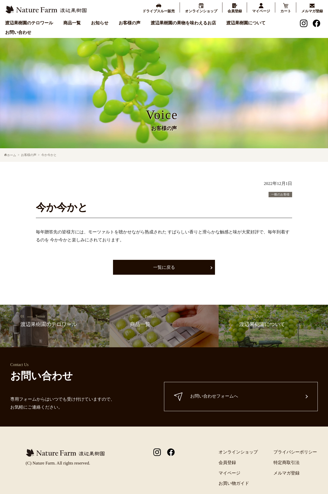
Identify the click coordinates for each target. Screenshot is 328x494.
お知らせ (99, 23)
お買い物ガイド (234, 483)
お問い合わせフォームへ (207, 396)
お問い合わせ (18, 32)
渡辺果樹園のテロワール (29, 23)
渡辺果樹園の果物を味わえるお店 (183, 23)
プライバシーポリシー (295, 452)
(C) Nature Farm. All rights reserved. (58, 463)
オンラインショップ (238, 452)
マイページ (229, 473)
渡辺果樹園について (245, 23)
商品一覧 (72, 23)
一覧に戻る (164, 267)
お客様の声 (129, 23)
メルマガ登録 (286, 473)
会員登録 (227, 462)
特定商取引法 (286, 462)
